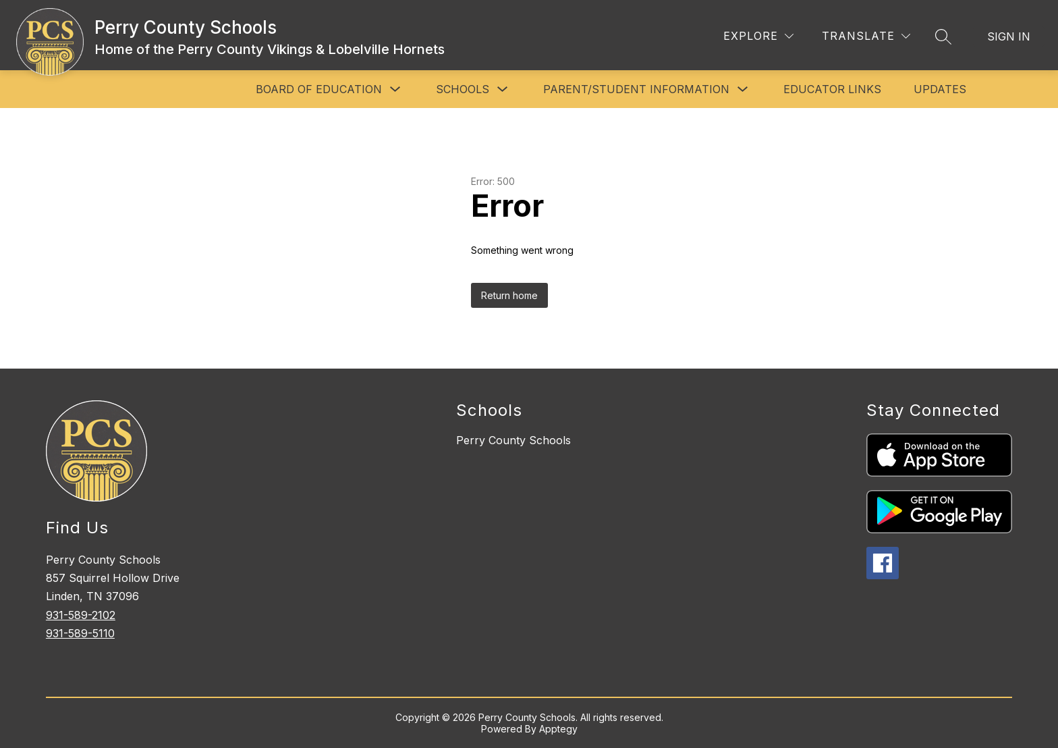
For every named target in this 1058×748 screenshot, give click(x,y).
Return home (509, 295)
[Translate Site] (866, 36)
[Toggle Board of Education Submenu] (395, 89)
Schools (462, 89)
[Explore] (758, 36)
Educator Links (832, 89)
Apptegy (558, 728)
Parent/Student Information (636, 89)
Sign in (1008, 36)
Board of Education (319, 89)
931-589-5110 (80, 633)
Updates (940, 89)
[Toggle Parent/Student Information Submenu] (743, 89)
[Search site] (943, 36)
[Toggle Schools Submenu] (503, 89)
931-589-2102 (80, 615)
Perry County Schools (513, 440)
